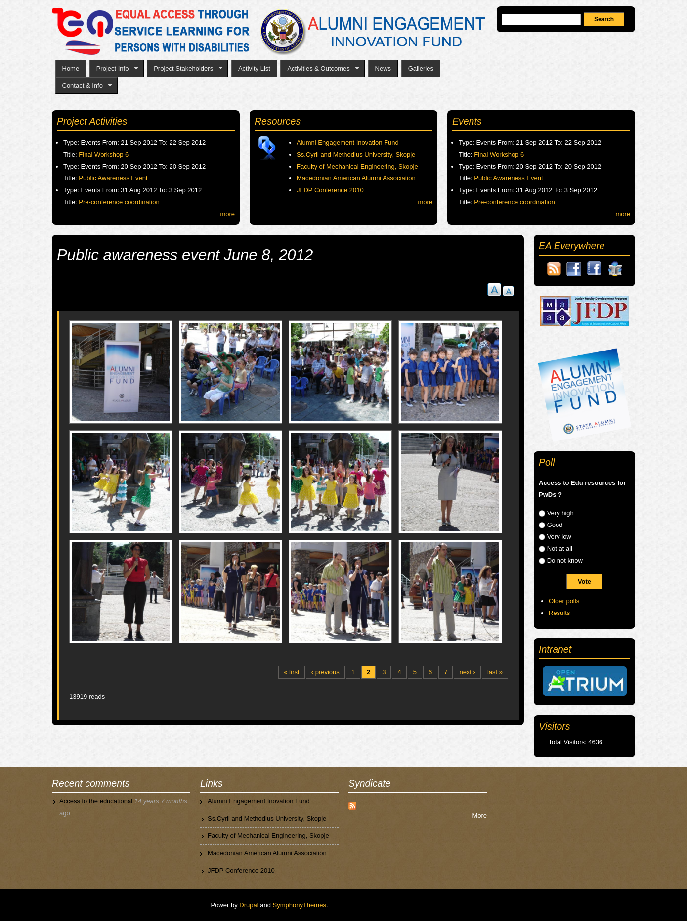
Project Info (113, 69)
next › (467, 672)
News (383, 68)
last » (495, 672)
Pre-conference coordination (119, 202)
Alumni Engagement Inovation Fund (348, 142)
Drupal (248, 905)
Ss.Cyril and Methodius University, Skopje (356, 154)
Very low (559, 536)
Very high (560, 513)
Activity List (254, 68)
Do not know (565, 560)
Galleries (420, 68)
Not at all (559, 548)
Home (71, 68)
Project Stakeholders (184, 69)
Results (559, 612)
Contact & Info (84, 85)
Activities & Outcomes (319, 69)
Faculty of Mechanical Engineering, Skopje (357, 166)
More (479, 815)
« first (292, 672)
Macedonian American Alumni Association (356, 178)
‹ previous (325, 672)
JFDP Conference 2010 (330, 190)
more (227, 214)
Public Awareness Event (113, 178)
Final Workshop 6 (104, 154)
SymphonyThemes (299, 905)
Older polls (564, 601)
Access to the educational (95, 801)
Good (555, 524)
